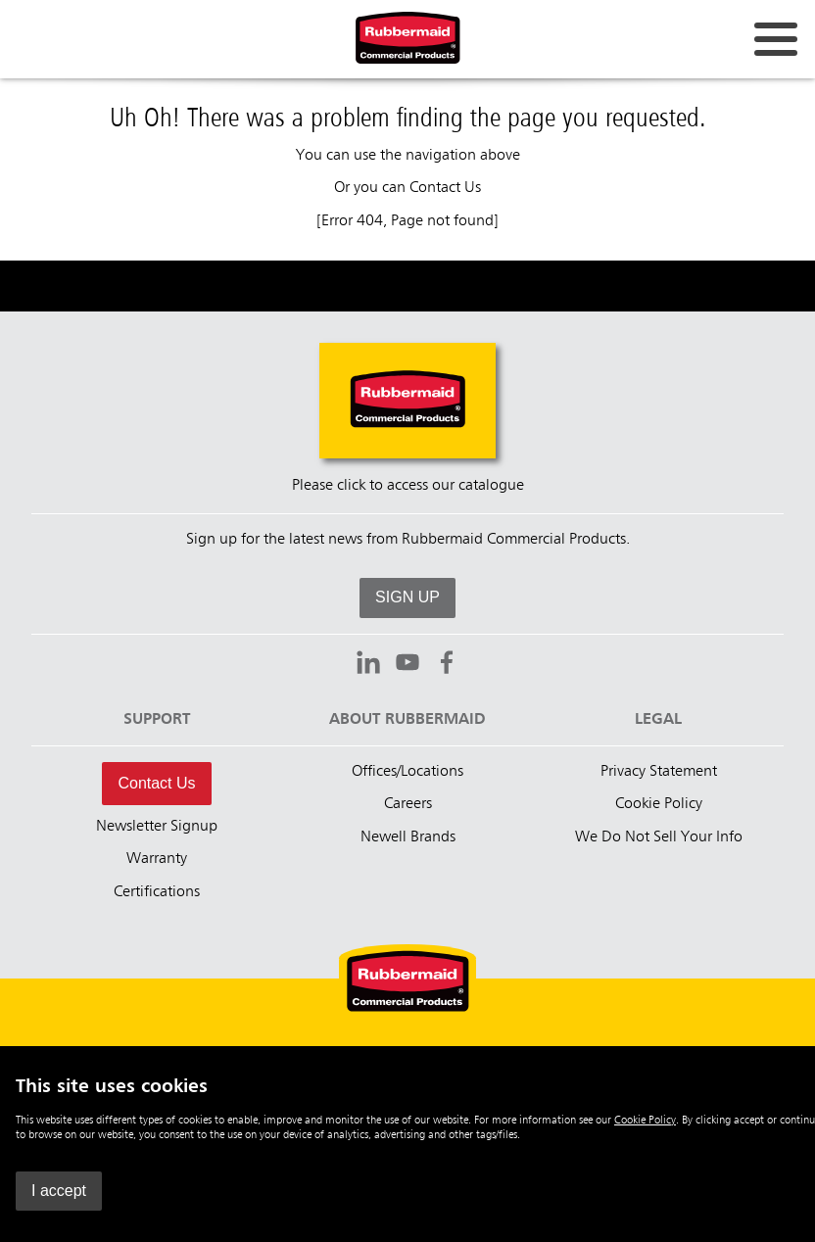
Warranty (156, 859)
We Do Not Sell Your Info (659, 837)
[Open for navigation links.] (776, 39)
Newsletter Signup (156, 827)
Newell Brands (407, 837)
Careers (408, 804)
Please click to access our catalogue (408, 486)
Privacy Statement (658, 772)
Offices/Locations (407, 772)
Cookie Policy (645, 1120)
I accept (58, 1190)
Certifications (157, 892)
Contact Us (445, 188)
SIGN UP (407, 597)
